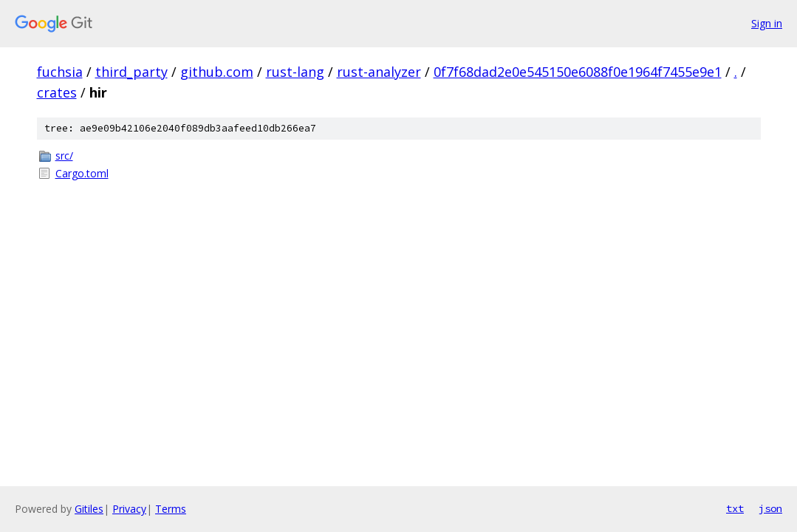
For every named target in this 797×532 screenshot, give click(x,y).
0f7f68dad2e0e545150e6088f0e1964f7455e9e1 (578, 72)
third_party (131, 72)
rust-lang (295, 72)
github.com (216, 72)
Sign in (766, 23)
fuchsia (60, 72)
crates (57, 92)
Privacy (129, 509)
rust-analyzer (379, 72)
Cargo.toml (82, 173)
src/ (64, 156)
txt (735, 508)
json (770, 508)
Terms (170, 509)
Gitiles (89, 509)
